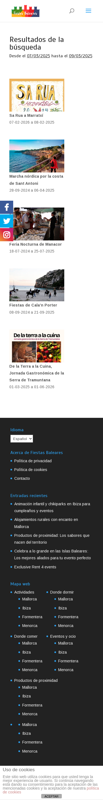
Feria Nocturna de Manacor (35, 244)
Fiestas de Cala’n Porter (33, 305)
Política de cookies (30, 469)
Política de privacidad (33, 461)
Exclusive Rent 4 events (35, 567)
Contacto (22, 478)
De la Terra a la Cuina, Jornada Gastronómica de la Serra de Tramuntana (36, 373)
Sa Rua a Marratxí (26, 115)
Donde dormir (62, 592)
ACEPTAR (51, 796)
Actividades (24, 592)
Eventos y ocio (63, 636)
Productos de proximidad (36, 680)
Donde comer (26, 636)
